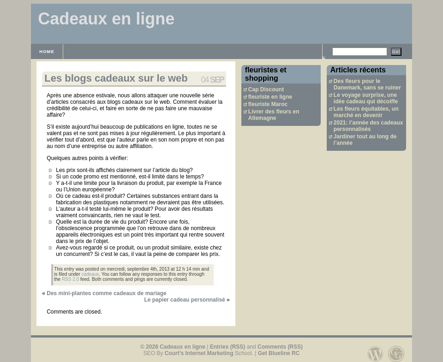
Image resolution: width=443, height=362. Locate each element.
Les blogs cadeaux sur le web (116, 78)
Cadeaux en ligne (106, 18)
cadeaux (90, 274)
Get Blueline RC (279, 353)
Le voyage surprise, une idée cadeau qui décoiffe (366, 98)
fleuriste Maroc (267, 104)
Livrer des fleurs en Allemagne (273, 114)
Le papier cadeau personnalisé (184, 300)
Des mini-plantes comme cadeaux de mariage (106, 293)
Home (46, 51)
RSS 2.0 (70, 279)
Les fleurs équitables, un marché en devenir (366, 112)
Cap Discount (266, 89)
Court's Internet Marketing (199, 353)
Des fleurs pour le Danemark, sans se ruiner (367, 84)
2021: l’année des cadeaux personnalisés (368, 125)
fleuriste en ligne (270, 97)
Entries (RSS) (227, 347)
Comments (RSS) (280, 347)
